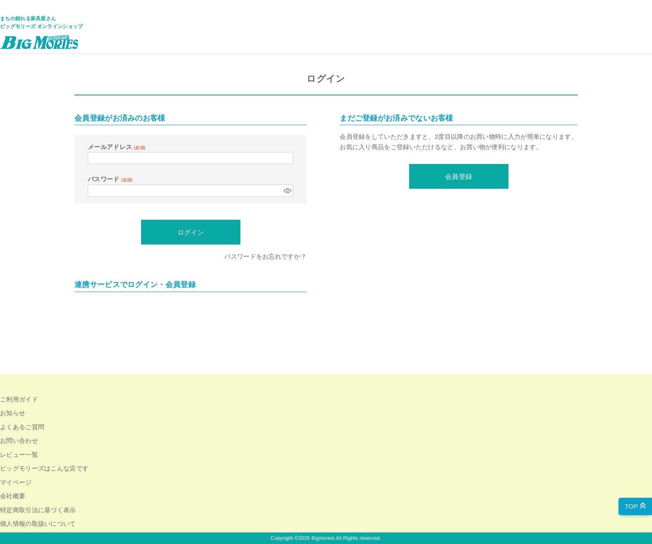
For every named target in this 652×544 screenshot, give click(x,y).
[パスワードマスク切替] (287, 190)
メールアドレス (116, 146)
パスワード (110, 179)
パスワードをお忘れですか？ (265, 256)
